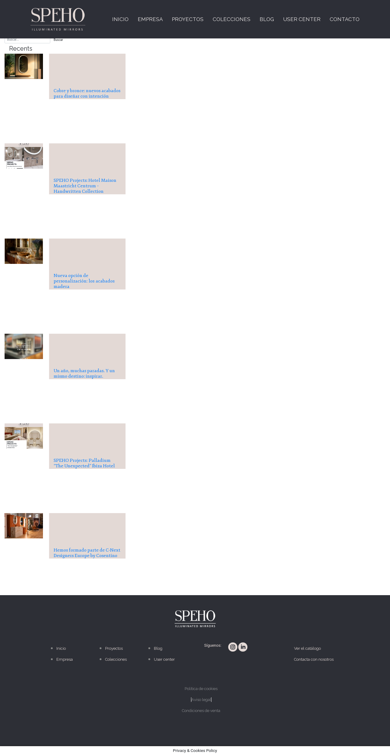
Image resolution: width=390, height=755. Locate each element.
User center (302, 19)
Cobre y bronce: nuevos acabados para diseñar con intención (87, 93)
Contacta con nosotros (314, 659)
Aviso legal (201, 699)
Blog (267, 19)
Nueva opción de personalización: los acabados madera (84, 281)
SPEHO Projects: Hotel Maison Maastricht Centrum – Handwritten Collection (85, 186)
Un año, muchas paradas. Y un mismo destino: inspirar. (84, 373)
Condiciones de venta (201, 710)
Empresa (150, 19)
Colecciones (231, 19)
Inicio (120, 19)
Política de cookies (201, 688)
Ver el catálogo (307, 648)
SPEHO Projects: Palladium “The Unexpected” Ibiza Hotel (84, 463)
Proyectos (188, 19)
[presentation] (24, 66)
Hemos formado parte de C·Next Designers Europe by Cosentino (87, 553)
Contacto (345, 19)
